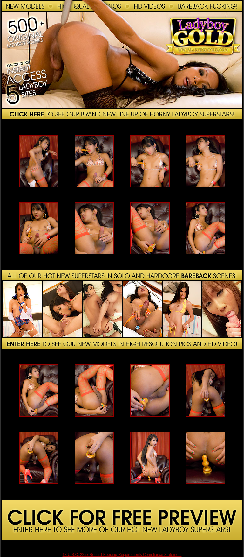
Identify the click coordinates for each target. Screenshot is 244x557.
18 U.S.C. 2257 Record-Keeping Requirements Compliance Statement (122, 555)
